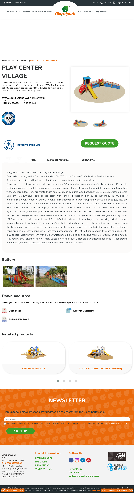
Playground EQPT (23, 12)
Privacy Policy (75, 469)
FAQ (3, 3)
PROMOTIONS (42, 465)
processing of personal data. (115, 423)
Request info (101, 12)
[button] (58, 381)
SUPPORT (9, 3)
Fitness (50, 12)
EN (94, 3)
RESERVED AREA (43, 458)
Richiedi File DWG (15, 319)
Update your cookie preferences (84, 476)
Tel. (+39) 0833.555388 (12, 463)
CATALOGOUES (20, 3)
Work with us (88, 12)
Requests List (119, 3)
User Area (105, 3)
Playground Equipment (15, 60)
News (79, 12)
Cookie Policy (75, 472)
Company (10, 12)
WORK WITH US (43, 469)
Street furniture (39, 12)
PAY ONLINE (41, 461)
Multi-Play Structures (43, 60)
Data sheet (11, 310)
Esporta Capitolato (80, 310)
